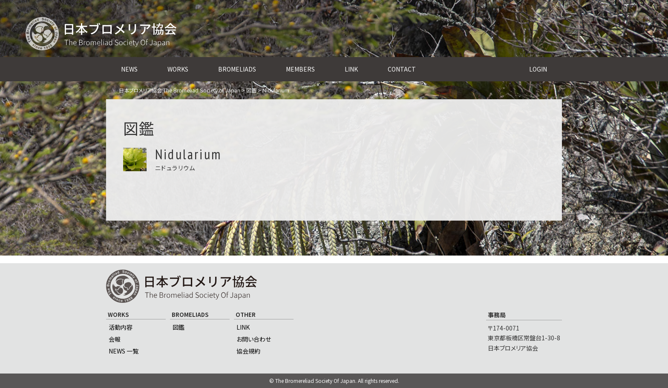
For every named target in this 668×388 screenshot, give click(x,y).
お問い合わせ (253, 339)
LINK (351, 69)
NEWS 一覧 (123, 351)
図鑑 (178, 327)
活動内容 (120, 327)
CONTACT (402, 69)
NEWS (129, 69)
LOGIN (538, 69)
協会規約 (248, 351)
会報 (115, 339)
